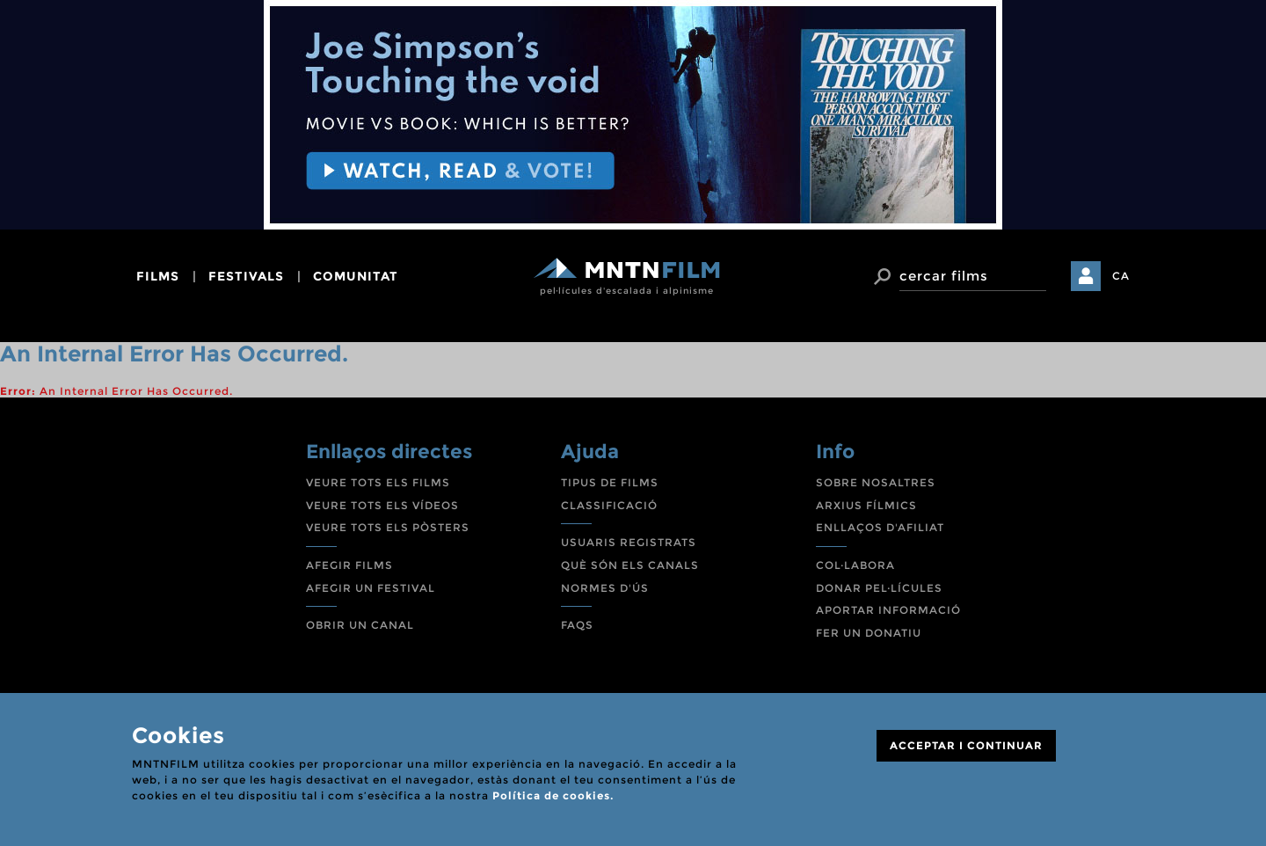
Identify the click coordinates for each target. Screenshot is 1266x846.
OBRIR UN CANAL (360, 624)
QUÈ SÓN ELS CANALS (630, 565)
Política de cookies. (553, 795)
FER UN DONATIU (868, 632)
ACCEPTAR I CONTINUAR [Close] (966, 745)
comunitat (355, 276)
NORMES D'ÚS (605, 587)
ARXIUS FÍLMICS (866, 505)
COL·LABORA (855, 565)
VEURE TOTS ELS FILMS (378, 482)
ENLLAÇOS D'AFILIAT (880, 527)
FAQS (577, 624)
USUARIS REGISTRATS (628, 542)
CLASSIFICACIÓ (609, 505)
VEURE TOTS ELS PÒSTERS (387, 527)
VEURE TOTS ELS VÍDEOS (382, 505)
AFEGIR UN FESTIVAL (370, 587)
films (157, 276)
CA (1121, 275)
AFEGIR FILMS (349, 565)
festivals (246, 276)
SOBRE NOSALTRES (875, 482)
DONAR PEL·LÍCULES (879, 587)
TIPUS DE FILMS (609, 482)
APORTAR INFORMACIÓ (888, 609)
